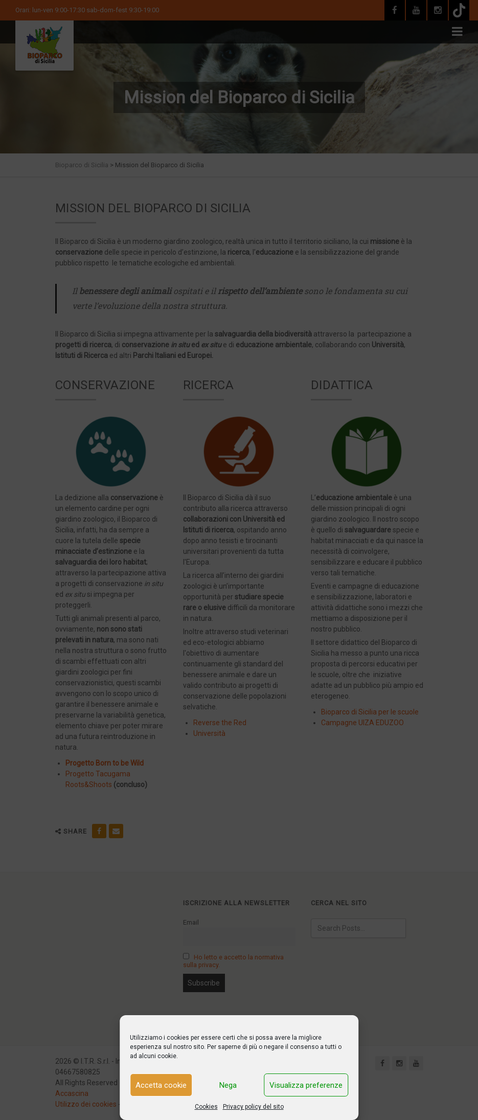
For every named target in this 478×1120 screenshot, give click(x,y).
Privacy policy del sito (253, 1106)
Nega (228, 1085)
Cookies (206, 1106)
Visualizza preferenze (306, 1085)
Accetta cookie (161, 1085)
